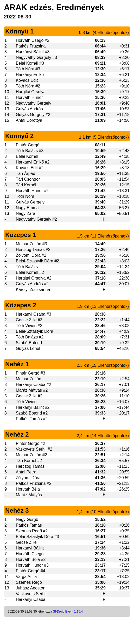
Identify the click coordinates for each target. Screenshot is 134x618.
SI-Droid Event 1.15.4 (68, 611)
